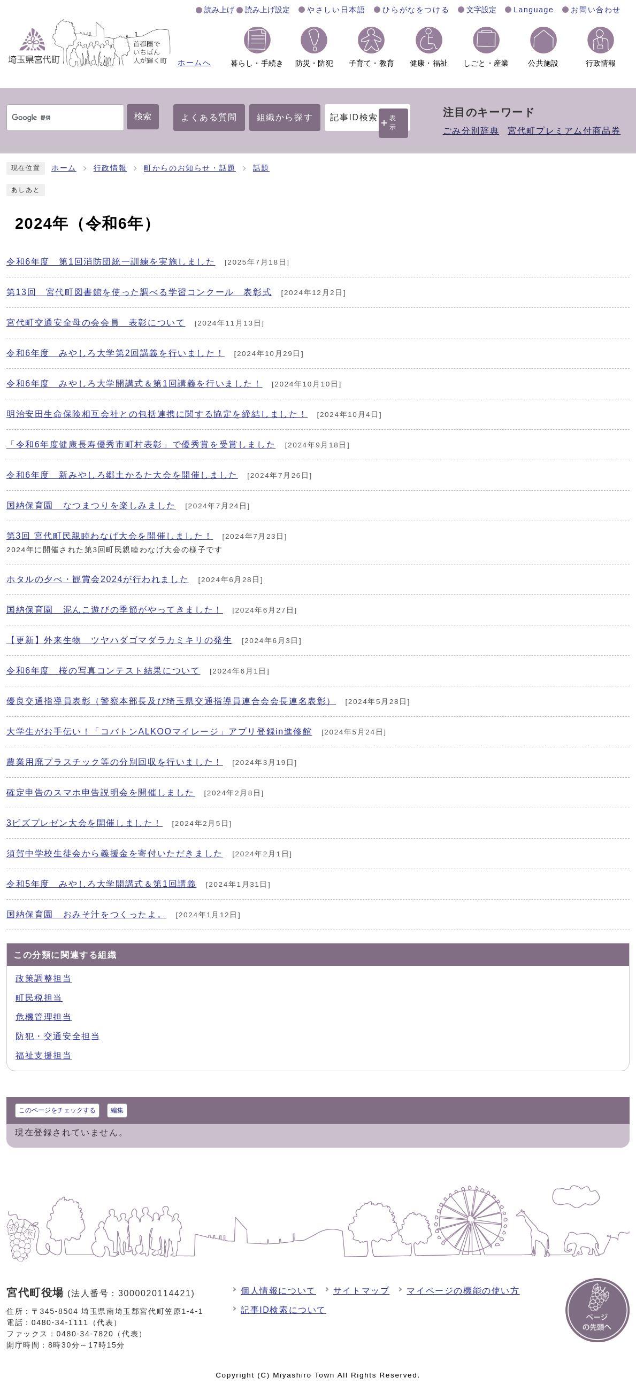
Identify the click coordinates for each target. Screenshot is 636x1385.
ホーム (63, 168)
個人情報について (278, 1290)
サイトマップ (361, 1290)
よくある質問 (209, 117)
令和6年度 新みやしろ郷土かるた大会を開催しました (122, 474)
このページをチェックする (57, 1110)
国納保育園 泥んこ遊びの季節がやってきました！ (114, 609)
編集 (117, 1110)
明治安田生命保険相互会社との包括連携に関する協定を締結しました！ (157, 414)
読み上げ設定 (267, 9)
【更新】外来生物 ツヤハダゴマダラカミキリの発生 (119, 640)
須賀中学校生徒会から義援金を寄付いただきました (114, 853)
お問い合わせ (596, 9)
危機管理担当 (44, 1017)
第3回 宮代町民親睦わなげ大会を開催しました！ (109, 535)
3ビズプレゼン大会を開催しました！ (84, 822)
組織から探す (285, 117)
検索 (142, 116)
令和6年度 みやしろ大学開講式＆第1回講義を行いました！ (134, 383)
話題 (261, 168)
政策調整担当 (44, 978)
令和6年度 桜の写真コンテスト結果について (103, 670)
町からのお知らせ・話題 (190, 168)
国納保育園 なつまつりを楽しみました (91, 505)
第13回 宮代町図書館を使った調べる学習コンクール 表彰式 (139, 292)
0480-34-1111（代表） (77, 1322)
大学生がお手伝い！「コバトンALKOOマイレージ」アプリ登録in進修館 (159, 731)
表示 (393, 122)
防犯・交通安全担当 (58, 1036)
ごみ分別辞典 (471, 130)
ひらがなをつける (415, 9)
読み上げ (219, 9)
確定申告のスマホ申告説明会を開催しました (100, 792)
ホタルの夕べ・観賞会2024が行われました (97, 579)
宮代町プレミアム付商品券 (564, 130)
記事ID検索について (283, 1309)
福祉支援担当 (44, 1055)
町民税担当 (39, 997)
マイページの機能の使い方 (463, 1290)
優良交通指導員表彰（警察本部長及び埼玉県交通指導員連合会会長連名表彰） (171, 701)
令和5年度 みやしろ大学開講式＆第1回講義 (101, 883)
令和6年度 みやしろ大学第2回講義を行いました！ (115, 353)
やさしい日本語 (336, 9)
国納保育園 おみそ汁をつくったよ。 (86, 914)
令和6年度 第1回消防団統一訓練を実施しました (111, 261)
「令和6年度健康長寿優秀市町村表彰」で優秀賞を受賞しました (140, 444)
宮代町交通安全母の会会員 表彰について (95, 322)
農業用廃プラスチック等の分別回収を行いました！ (114, 762)
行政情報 (110, 168)
